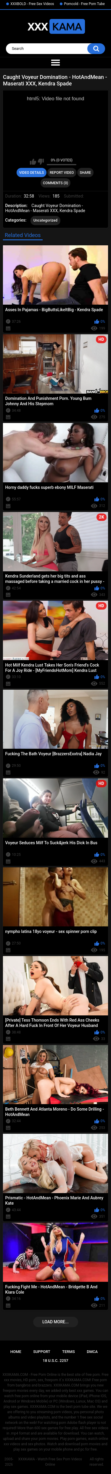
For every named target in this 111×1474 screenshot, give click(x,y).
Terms (68, 1351)
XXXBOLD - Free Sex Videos (32, 4)
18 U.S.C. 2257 (55, 1360)
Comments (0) (55, 183)
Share (85, 173)
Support (41, 1351)
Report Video (62, 173)
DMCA (92, 1351)
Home (15, 1351)
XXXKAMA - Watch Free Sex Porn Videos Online (50, 1462)
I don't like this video (41, 162)
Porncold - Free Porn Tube (84, 4)
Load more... (55, 1321)
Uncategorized (45, 220)
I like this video (33, 162)
